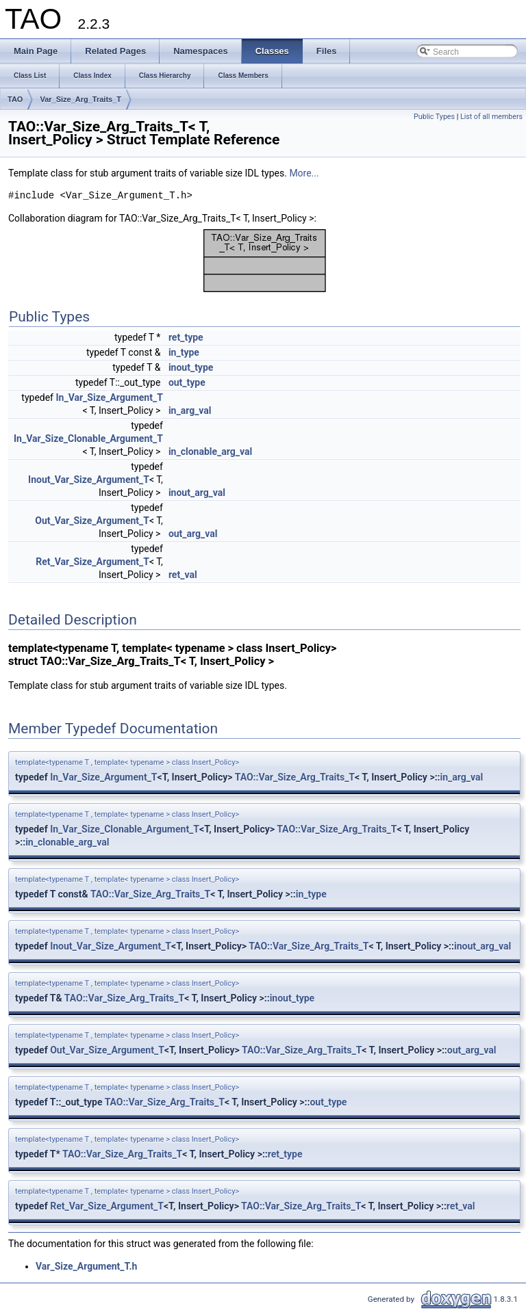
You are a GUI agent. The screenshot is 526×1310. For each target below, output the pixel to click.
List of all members (491, 116)
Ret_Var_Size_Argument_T (92, 561)
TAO (15, 99)
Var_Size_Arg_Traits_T (80, 99)
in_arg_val (190, 410)
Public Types (434, 116)
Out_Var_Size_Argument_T (92, 520)
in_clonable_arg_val (210, 451)
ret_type (185, 337)
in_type (183, 352)
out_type (186, 382)
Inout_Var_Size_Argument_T (88, 479)
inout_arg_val (196, 492)
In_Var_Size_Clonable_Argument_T (88, 438)
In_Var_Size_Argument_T (108, 397)
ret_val (182, 574)
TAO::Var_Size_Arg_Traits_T (295, 777)
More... (303, 173)
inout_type (190, 367)
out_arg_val (193, 533)
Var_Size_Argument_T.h (86, 1266)
